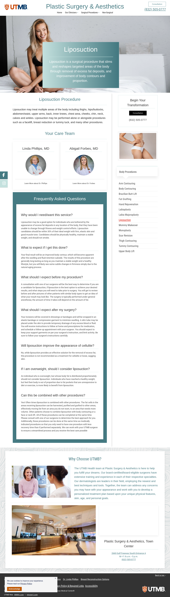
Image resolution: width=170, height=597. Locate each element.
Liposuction (125, 219)
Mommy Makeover (128, 225)
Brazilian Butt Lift (128, 193)
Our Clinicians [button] (71, 12)
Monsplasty (125, 230)
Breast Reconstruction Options (95, 579)
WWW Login (19, 595)
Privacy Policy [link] (26, 584)
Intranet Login (32, 595)
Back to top (160, 575)
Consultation (157, 4)
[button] (55, 578)
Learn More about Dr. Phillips (35, 183)
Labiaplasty (125, 209)
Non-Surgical (107, 12)
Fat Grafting (125, 199)
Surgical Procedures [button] (90, 12)
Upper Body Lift (126, 251)
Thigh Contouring (128, 240)
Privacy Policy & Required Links (68, 585)
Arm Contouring (127, 183)
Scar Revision (126, 235)
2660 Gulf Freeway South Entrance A (129, 553)
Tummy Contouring (128, 246)
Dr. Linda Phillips (70, 579)
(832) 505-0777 (155, 9)
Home (59, 12)
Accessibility (91, 585)
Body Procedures (128, 171)
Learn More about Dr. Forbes (84, 183)
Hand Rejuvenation (128, 204)
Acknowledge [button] (14, 589)
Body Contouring (127, 188)
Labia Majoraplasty (129, 214)
